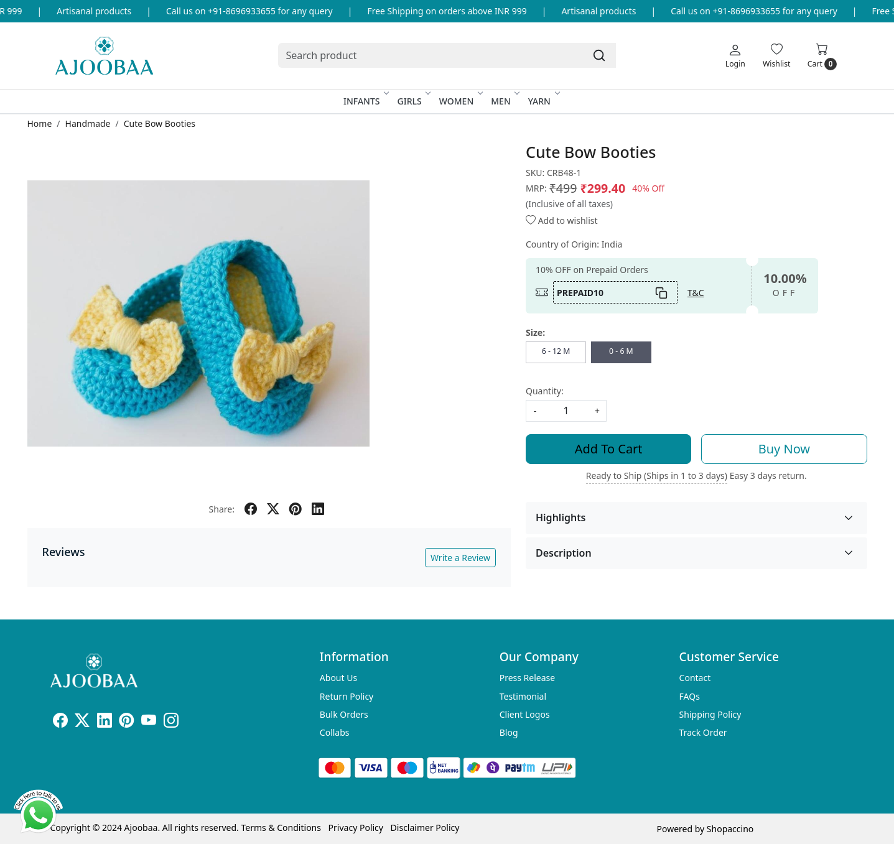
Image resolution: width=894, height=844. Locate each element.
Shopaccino (730, 829)
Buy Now (784, 448)
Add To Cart (609, 448)
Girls (413, 101)
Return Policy (346, 696)
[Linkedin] (104, 722)
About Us (338, 678)
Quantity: (545, 391)
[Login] (735, 55)
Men (504, 101)
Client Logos (525, 714)
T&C (695, 293)
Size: (535, 332)
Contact (695, 678)
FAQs (689, 696)
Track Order (703, 732)
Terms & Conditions (281, 827)
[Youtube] (149, 722)
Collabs (335, 732)
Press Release (528, 678)
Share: (222, 509)
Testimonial (523, 696)
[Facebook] (60, 722)
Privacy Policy (355, 827)
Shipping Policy (710, 714)
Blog (509, 732)
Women (460, 101)
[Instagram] (171, 722)
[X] (82, 722)
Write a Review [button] (460, 557)
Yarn (543, 101)
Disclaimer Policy (425, 827)
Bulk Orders (344, 714)
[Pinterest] (126, 722)
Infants (365, 101)
